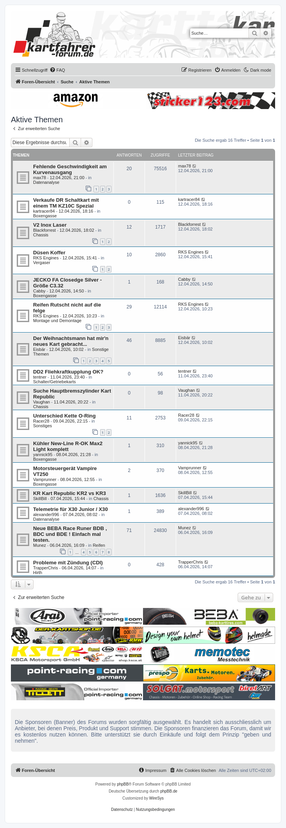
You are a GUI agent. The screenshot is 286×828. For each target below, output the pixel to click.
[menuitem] (57, 70)
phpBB (123, 784)
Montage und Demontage (57, 320)
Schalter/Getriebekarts (54, 381)
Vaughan (41, 402)
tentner (39, 377)
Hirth (37, 572)
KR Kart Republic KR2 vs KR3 (69, 493)
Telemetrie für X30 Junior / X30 (70, 509)
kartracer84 (44, 211)
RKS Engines (45, 257)
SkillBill (40, 498)
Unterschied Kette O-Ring (64, 416)
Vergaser (41, 262)
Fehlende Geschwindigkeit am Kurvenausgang (70, 169)
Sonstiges (42, 425)
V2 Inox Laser (50, 225)
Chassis (40, 235)
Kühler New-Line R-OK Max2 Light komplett (67, 446)
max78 (39, 177)
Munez (39, 545)
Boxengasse (45, 215)
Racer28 (41, 421)
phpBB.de (168, 791)
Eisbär (39, 349)
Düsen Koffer (49, 252)
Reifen (99, 545)
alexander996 (46, 514)
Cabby (39, 291)
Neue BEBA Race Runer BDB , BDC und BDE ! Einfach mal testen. (70, 534)
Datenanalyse (46, 182)
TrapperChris (45, 568)
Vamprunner (44, 479)
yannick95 (43, 454)
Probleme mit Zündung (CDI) (68, 563)
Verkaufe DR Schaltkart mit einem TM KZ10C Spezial (66, 203)
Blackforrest (44, 230)
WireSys (156, 798)
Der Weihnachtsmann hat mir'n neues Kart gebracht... (70, 341)
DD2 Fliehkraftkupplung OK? (68, 372)
